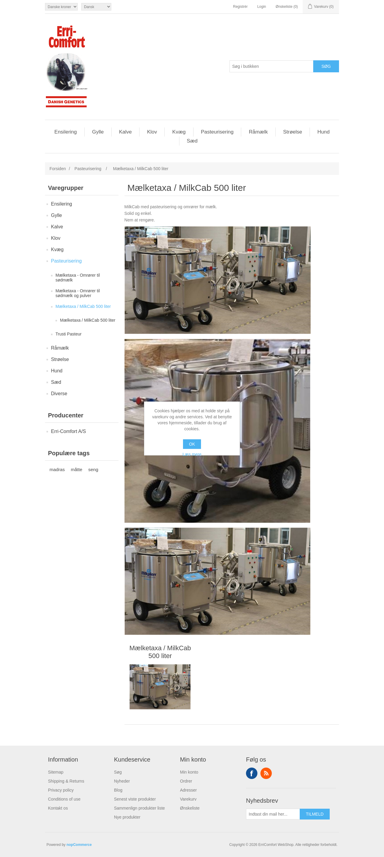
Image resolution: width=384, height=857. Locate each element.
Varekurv (188, 799)
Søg (118, 772)
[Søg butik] (272, 66)
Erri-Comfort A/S (68, 431)
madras (57, 469)
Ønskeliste (190, 808)
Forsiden (58, 168)
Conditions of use (64, 799)
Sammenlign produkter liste (139, 808)
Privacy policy (61, 790)
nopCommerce (79, 845)
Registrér (240, 7)
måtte (76, 469)
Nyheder (122, 781)
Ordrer (186, 781)
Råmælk (258, 132)
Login (261, 7)
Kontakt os (58, 808)
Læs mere (191, 454)
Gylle (98, 132)
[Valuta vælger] (61, 7)
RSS (266, 773)
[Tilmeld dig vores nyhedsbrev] (273, 814)
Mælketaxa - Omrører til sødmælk (78, 277)
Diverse (59, 393)
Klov (152, 132)
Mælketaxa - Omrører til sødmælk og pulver (78, 293)
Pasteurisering (217, 132)
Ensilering (65, 132)
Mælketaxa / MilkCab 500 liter (83, 306)
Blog (118, 790)
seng (93, 469)
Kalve (125, 132)
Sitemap (55, 772)
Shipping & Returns (66, 781)
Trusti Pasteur (69, 334)
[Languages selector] (96, 7)
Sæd (192, 141)
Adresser (188, 790)
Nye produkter (127, 817)
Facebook (251, 773)
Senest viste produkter (135, 799)
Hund (323, 132)
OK (192, 444)
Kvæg (178, 132)
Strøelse (292, 132)
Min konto (189, 772)
